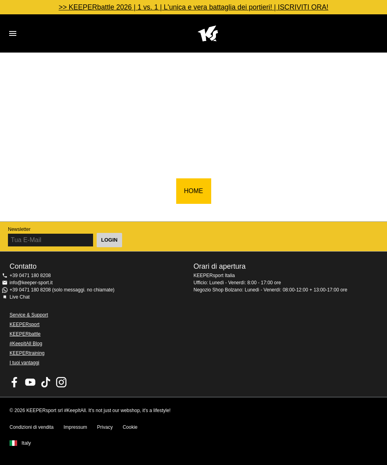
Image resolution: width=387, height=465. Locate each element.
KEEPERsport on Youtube (30, 382)
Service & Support (29, 315)
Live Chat (20, 297)
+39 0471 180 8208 (30, 275)
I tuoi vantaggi (24, 362)
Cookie (130, 427)
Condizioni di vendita (32, 427)
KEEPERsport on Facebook (15, 382)
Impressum (75, 427)
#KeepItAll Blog (26, 343)
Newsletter (19, 229)
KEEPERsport (24, 324)
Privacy (105, 427)
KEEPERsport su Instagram (61, 382)
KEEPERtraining (27, 353)
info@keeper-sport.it (31, 282)
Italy (26, 443)
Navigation (12, 33)
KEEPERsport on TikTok (46, 382)
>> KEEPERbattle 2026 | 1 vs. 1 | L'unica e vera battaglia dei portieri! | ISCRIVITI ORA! (193, 7)
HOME (193, 191)
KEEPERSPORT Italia (207, 33)
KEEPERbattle (25, 334)
